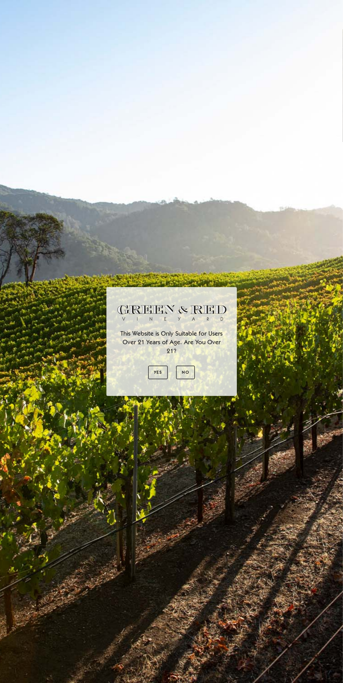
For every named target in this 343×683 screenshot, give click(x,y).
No (185, 372)
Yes (158, 372)
